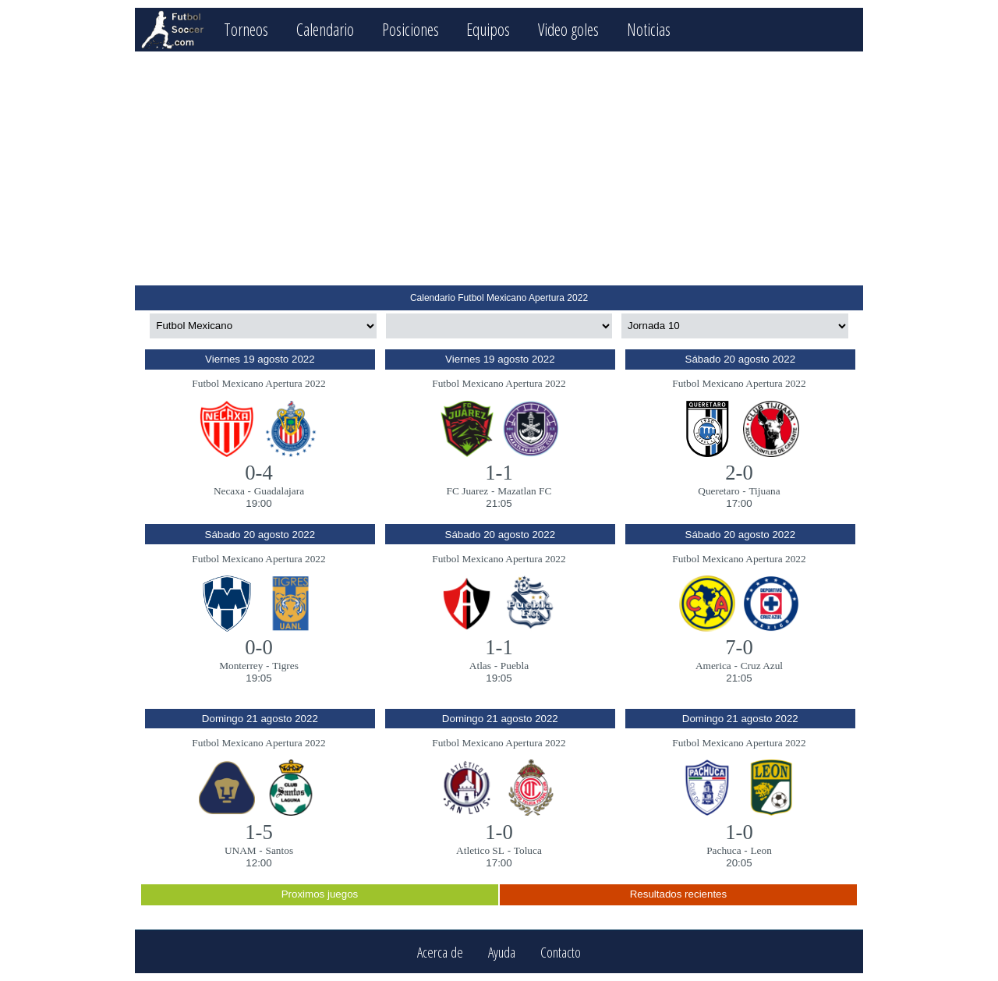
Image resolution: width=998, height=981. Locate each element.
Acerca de (440, 952)
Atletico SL (480, 850)
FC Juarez (468, 491)
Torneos (246, 29)
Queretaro (718, 491)
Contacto (560, 952)
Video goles (568, 29)
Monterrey (241, 665)
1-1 (499, 472)
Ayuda (501, 952)
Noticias (649, 29)
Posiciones (410, 29)
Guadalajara (279, 491)
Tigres (285, 665)
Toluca (528, 850)
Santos (280, 850)
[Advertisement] (498, 168)
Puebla (515, 665)
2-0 (739, 472)
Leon (760, 850)
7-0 (739, 647)
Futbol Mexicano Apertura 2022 (258, 383)
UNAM (241, 850)
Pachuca (723, 850)
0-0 (259, 647)
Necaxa (229, 491)
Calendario (325, 29)
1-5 (259, 832)
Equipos (488, 29)
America (713, 665)
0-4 (259, 472)
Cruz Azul (762, 665)
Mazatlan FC (524, 491)
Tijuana (764, 491)
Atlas (480, 665)
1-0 (499, 832)
